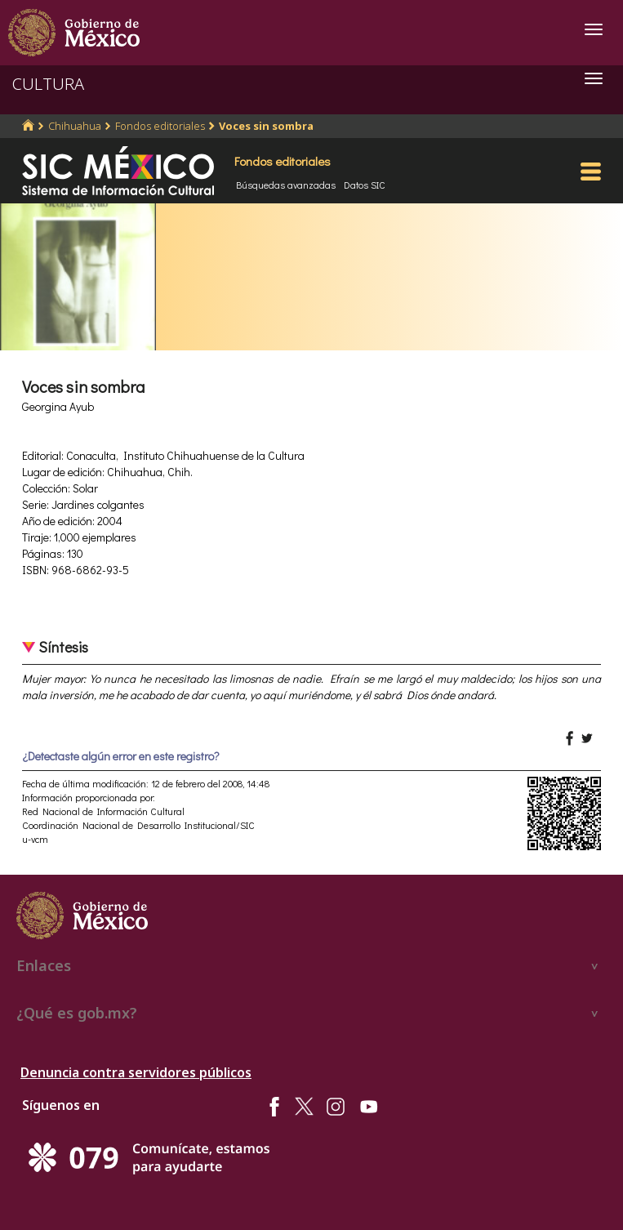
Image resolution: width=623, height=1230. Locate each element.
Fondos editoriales (160, 125)
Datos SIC (364, 184)
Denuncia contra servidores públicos (135, 1072)
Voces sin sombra (266, 125)
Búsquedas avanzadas (286, 184)
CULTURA (48, 84)
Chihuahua (74, 125)
